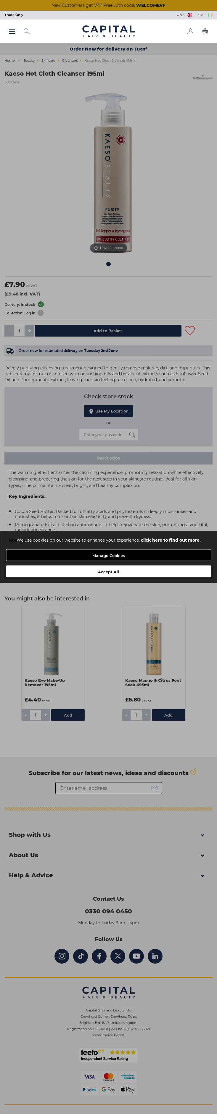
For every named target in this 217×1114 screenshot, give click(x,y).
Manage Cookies (108, 555)
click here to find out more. (171, 540)
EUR (205, 15)
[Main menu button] (11, 31)
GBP (185, 15)
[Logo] (108, 31)
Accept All (108, 571)
